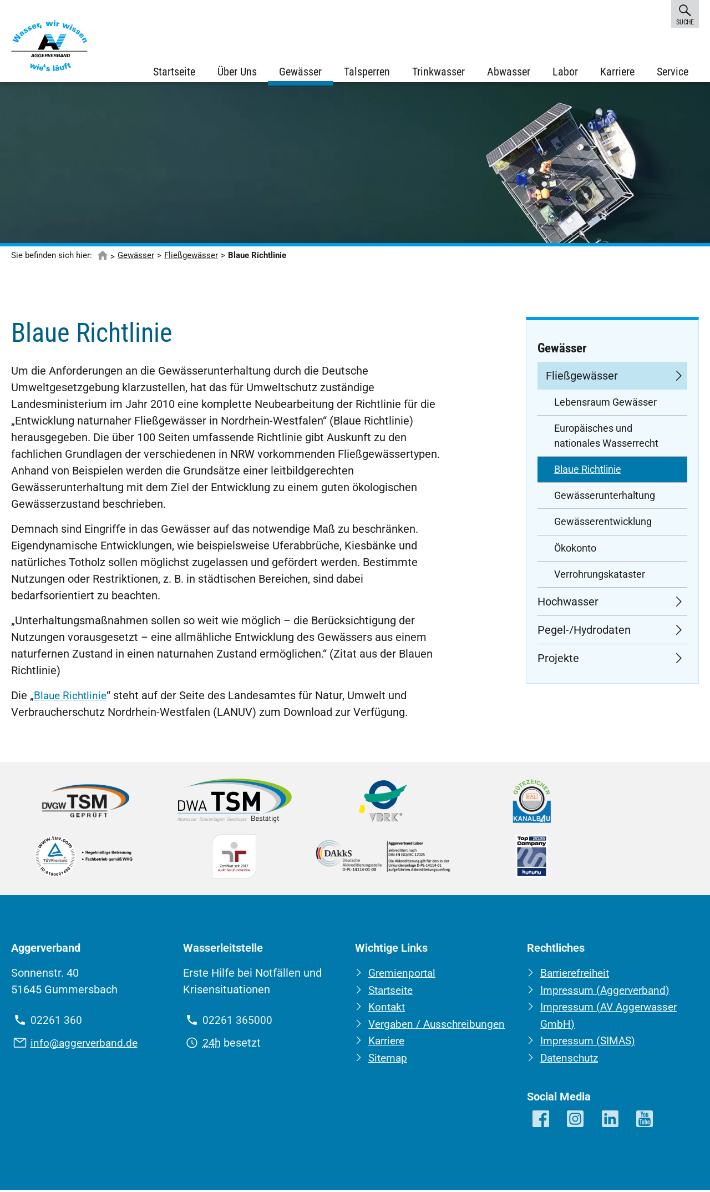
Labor (564, 72)
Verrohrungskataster (599, 578)
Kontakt (387, 1010)
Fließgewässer (191, 259)
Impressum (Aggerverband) (608, 993)
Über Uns (236, 72)
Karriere (617, 72)
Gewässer (299, 72)
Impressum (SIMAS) (590, 1043)
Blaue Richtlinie (72, 699)
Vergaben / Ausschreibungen (439, 1026)
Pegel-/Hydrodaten (584, 633)
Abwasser (508, 72)
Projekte (558, 662)
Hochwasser (568, 605)
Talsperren (366, 72)
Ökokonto (575, 552)
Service (672, 72)
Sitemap (389, 1060)
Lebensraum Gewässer (605, 406)
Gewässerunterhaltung (604, 499)
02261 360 (56, 1024)
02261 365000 (237, 1024)
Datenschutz (571, 1060)
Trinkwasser (438, 72)
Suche (685, 13)
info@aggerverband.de (87, 1046)
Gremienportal (404, 976)
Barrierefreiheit (577, 976)
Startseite (174, 72)
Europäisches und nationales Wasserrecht (606, 439)
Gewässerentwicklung (603, 525)
